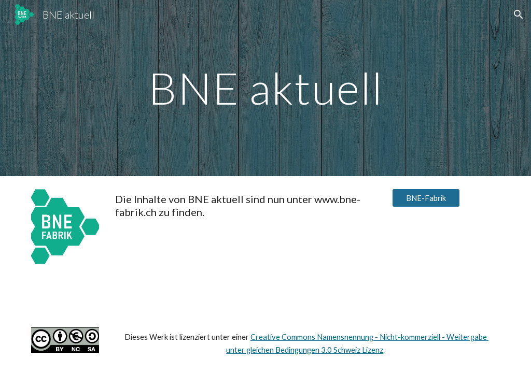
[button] (518, 14)
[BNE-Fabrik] (426, 198)
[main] (265, 88)
